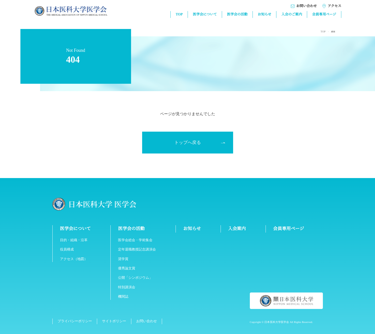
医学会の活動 (237, 14)
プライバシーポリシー (75, 321)
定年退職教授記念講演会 (137, 249)
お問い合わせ (303, 6)
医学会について (205, 14)
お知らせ (264, 14)
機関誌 (123, 296)
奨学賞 (123, 259)
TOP (178, 14)
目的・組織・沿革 (74, 240)
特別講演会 (126, 287)
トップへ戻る (187, 142)
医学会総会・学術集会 (135, 240)
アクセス (331, 6)
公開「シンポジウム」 (135, 277)
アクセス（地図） (74, 259)
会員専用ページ (324, 14)
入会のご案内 (291, 14)
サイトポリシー (114, 321)
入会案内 (237, 228)
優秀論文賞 (126, 268)
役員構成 (67, 249)
